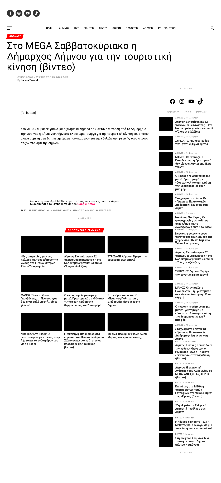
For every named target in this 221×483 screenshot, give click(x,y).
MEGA (68, 210)
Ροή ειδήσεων (167, 28)
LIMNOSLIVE (55, 210)
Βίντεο (103, 28)
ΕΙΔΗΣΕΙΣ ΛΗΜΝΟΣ (84, 210)
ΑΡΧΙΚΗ (50, 28)
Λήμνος (64, 28)
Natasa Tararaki (30, 80)
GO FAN (116, 28)
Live (76, 28)
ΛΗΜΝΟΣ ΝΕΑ (104, 210)
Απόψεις (148, 28)
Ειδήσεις (89, 28)
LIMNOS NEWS (37, 210)
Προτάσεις (132, 28)
